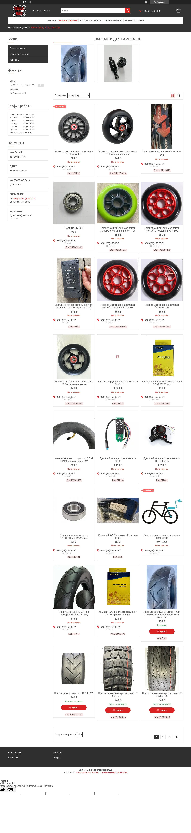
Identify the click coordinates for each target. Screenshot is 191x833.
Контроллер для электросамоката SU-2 (118, 383)
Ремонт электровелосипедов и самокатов (162, 536)
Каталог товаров (68, 20)
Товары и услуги (20, 27)
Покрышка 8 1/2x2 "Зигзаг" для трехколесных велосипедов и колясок (162, 614)
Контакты (130, 20)
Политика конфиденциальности (113, 773)
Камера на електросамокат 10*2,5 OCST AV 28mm (162, 383)
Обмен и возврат (113, 20)
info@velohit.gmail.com (24, 198)
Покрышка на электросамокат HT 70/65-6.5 (162, 694)
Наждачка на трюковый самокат (162, 151)
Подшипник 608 (74, 228)
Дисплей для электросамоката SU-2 (118, 459)
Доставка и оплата (90, 20)
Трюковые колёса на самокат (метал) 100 (161, 306)
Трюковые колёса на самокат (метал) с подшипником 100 (161, 229)
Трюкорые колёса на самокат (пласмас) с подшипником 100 (118, 229)
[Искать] (127, 10)
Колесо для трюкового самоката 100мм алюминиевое (74, 383)
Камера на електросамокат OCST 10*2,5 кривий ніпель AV (73, 459)
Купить (163, 631)
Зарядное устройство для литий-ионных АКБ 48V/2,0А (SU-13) (74, 306)
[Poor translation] (11, 789)
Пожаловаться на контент (87, 773)
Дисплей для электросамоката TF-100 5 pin (162, 459)
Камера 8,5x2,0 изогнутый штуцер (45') (118, 536)
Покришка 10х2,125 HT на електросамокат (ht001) (74, 613)
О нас (141, 20)
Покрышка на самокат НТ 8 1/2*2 (74, 693)
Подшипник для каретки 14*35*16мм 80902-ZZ (74, 536)
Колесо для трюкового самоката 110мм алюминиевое (117, 152)
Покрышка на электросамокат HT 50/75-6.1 (118, 694)
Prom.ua (108, 770)
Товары (56, 757)
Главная (51, 20)
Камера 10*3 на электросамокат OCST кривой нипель (118, 613)
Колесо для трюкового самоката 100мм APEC (74, 152)
